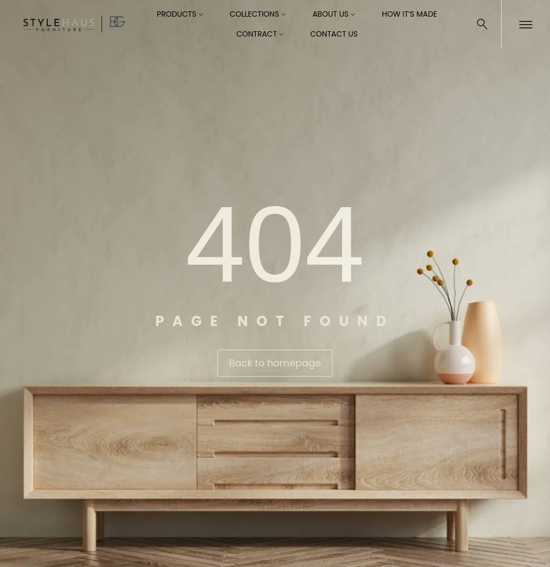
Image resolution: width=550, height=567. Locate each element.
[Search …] (482, 24)
